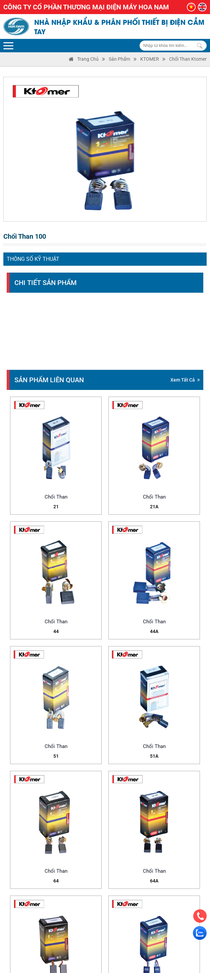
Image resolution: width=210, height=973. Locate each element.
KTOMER (149, 59)
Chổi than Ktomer (188, 59)
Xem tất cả (185, 380)
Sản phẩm (119, 59)
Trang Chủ (88, 59)
